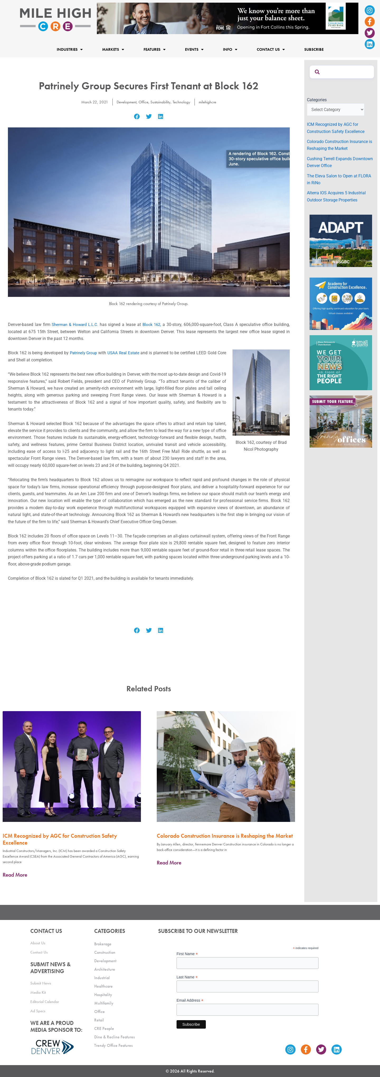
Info (230, 49)
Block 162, (153, 324)
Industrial (102, 978)
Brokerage (102, 944)
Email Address (190, 1000)
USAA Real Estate (124, 352)
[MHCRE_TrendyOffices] (341, 421)
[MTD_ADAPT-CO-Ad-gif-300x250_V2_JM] (341, 240)
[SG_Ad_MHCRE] (341, 362)
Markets (113, 49)
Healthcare (103, 986)
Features (154, 49)
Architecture (104, 969)
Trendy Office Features (113, 1045)
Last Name (187, 977)
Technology (182, 102)
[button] (137, 116)
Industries (70, 49)
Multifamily (103, 1003)
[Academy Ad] (341, 303)
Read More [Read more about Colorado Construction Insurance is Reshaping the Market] (169, 862)
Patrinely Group (83, 352)
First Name (187, 953)
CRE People (104, 1028)
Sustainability (160, 102)
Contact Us (271, 49)
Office (143, 102)
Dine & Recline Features (114, 1037)
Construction (104, 952)
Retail (99, 1020)
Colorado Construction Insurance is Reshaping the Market (225, 835)
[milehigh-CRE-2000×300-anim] (227, 18)
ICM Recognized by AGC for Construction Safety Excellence (60, 839)
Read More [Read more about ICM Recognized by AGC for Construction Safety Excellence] (15, 874)
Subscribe (314, 49)
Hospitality (103, 994)
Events (194, 49)
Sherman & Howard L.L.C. (75, 324)
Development (125, 102)
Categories (317, 99)
